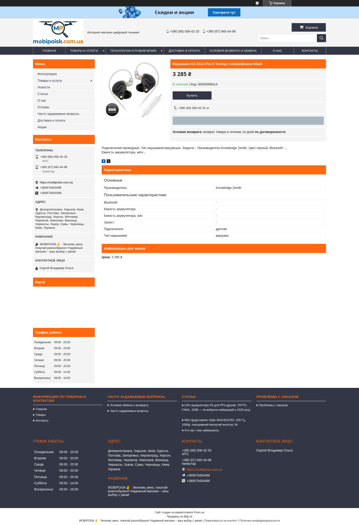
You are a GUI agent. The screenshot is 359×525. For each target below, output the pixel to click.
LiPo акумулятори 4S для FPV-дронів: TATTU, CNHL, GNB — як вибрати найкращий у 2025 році (216, 409)
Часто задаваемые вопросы (58, 114)
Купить (192, 95)
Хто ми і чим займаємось (202, 430)
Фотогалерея (47, 74)
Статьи (43, 94)
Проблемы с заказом (273, 405)
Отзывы (43, 107)
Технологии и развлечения (133, 50)
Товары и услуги (84, 50)
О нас (277, 50)
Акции (42, 127)
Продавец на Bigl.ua (179, 516)
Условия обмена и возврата (129, 405)
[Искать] (321, 38)
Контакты (310, 50)
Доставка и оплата (184, 50)
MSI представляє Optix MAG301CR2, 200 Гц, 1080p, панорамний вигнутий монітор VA (214, 422)
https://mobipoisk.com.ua (56, 182)
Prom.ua (199, 512)
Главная (49, 50)
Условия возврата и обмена (233, 50)
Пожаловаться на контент (220, 520)
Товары (40, 414)
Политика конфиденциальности (259, 520)
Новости (44, 87)
